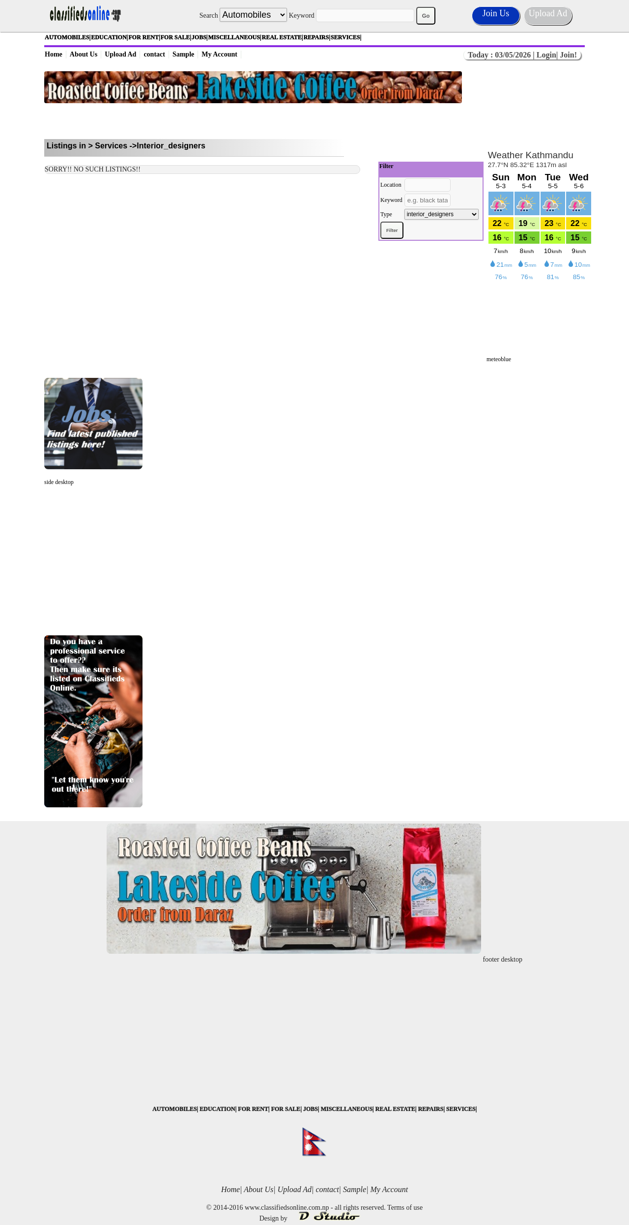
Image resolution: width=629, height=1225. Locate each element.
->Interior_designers (167, 146)
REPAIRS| (316, 37)
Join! (567, 55)
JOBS (310, 1109)
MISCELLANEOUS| (234, 37)
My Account (219, 54)
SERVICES (461, 1109)
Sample (183, 54)
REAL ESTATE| (282, 37)
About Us (83, 54)
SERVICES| (346, 37)
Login (546, 55)
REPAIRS (430, 1109)
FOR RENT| (144, 37)
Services (111, 146)
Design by (314, 1218)
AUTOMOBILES (174, 1109)
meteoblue (498, 359)
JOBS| (200, 37)
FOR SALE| (176, 37)
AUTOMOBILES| (67, 37)
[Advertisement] (253, 121)
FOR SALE (285, 1109)
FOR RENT (253, 1109)
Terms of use (405, 1207)
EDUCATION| (109, 37)
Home (53, 54)
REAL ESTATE (395, 1109)
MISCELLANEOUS (346, 1109)
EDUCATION (217, 1109)
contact (154, 54)
